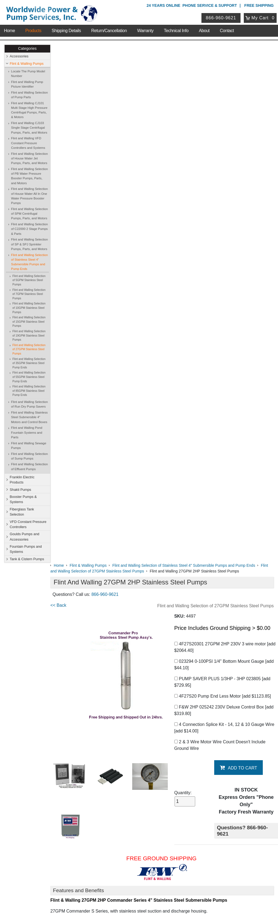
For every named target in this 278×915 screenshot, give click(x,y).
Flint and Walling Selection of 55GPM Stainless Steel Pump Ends (29, 377)
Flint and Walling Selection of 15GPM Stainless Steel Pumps (29, 321)
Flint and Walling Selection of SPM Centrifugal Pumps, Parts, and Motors (29, 213)
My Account (117, 825)
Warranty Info (47, 756)
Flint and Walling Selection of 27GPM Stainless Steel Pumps (29, 349)
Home (9, 29)
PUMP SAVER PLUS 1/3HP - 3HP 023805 (223, 163)
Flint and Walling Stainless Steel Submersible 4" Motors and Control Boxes (29, 417)
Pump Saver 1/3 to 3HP (77, 590)
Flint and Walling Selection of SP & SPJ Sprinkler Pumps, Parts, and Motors (29, 244)
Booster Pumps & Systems (23, 499)
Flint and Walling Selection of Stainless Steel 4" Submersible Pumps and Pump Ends (29, 262)
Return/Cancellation (109, 29)
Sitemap (43, 735)
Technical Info (176, 29)
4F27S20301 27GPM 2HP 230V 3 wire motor (226, 128)
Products (33, 29)
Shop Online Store (125, 720)
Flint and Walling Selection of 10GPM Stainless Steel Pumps (29, 308)
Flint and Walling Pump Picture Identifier (27, 84)
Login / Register (119, 833)
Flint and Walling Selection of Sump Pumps (29, 456)
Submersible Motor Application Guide (90, 620)
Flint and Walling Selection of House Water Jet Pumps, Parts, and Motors (29, 158)
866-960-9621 (221, 17)
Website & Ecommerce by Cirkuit (139, 903)
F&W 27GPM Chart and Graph (84, 663)
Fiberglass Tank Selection (22, 511)
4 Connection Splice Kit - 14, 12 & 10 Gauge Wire (225, 209)
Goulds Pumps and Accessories (24, 536)
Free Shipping (259, 5)
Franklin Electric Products (22, 479)
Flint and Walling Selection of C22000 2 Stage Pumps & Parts (29, 229)
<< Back (63, 87)
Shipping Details (66, 29)
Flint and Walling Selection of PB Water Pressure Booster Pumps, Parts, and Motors (29, 176)
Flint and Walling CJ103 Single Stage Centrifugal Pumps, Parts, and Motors (29, 127)
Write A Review (253, 689)
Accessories (19, 56)
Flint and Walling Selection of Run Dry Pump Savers (29, 404)
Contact (227, 29)
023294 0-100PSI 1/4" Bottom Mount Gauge (225, 146)
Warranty (145, 29)
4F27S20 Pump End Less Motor (223, 177)
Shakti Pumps (20, 490)
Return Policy (117, 847)
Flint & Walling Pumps (27, 63)
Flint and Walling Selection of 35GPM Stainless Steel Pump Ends (29, 363)
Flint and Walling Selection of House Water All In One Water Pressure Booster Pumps (29, 196)
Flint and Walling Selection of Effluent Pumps (29, 467)
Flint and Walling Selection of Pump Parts (29, 95)
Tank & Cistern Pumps (27, 559)
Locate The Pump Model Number (28, 74)
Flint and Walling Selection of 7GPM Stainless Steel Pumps (29, 294)
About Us (45, 720)
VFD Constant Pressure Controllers (28, 524)
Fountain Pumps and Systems (26, 549)
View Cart (114, 840)
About (204, 29)
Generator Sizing (71, 631)
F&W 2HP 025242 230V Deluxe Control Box (225, 192)
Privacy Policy (113, 887)
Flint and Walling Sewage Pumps (28, 445)
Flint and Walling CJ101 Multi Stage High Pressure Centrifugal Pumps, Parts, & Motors (29, 110)
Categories (27, 49)
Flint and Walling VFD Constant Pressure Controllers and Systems (28, 143)
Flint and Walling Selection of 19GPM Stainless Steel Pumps (29, 335)
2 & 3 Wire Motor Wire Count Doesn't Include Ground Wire (221, 226)
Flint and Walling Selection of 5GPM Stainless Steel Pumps (29, 280)
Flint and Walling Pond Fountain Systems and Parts (26, 432)
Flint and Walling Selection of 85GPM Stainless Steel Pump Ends (29, 390)
